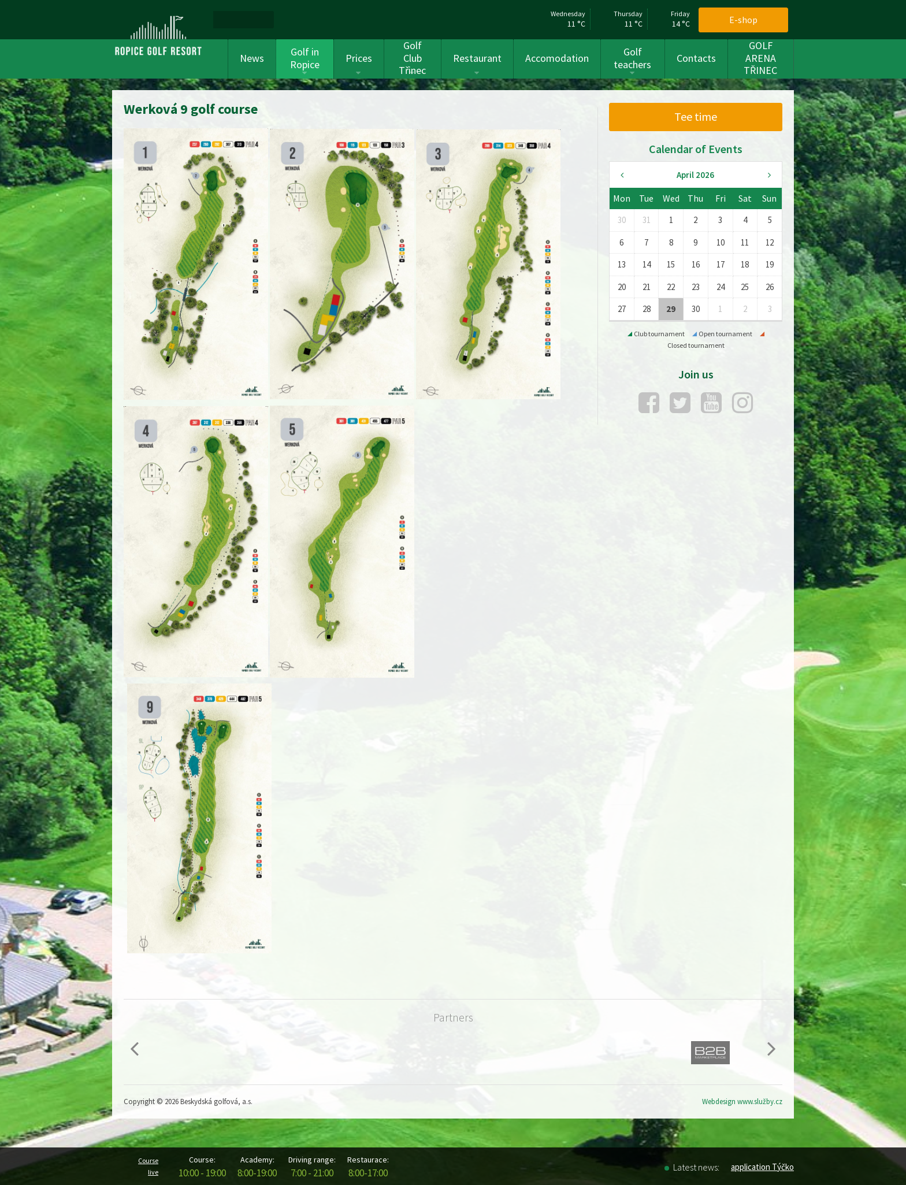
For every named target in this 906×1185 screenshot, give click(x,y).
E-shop (743, 19)
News (252, 58)
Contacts (696, 58)
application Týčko (762, 1166)
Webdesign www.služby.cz (742, 1101)
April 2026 (695, 174)
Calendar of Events (695, 149)
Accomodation (557, 58)
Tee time (695, 116)
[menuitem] (227, 19)
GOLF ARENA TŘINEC (760, 58)
